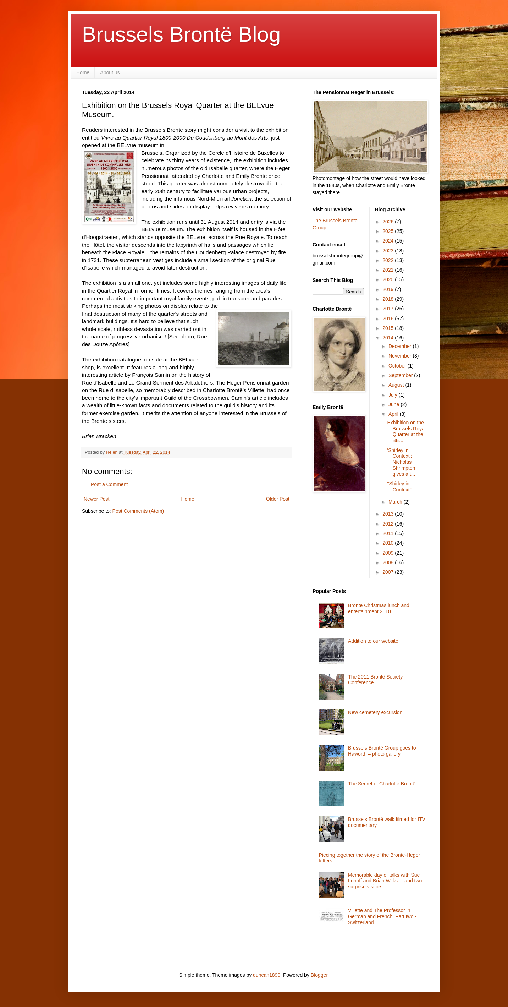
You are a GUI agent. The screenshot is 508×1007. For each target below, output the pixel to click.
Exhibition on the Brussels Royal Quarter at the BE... (406, 431)
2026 (388, 221)
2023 (388, 251)
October (398, 366)
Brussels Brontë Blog (181, 34)
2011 (388, 533)
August (396, 385)
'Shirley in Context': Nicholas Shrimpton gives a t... (401, 462)
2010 (388, 543)
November (400, 356)
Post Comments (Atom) (138, 511)
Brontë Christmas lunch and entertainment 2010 (378, 608)
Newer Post (96, 499)
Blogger (319, 975)
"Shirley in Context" (399, 486)
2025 (388, 231)
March (396, 502)
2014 (388, 338)
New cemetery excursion (375, 712)
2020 (388, 279)
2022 (388, 260)
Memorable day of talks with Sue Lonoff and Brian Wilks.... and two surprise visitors (385, 881)
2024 (388, 241)
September (401, 375)
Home (82, 72)
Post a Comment (109, 484)
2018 (388, 299)
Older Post (277, 499)
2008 (388, 562)
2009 (388, 553)
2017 (388, 308)
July (393, 395)
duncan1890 (266, 975)
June (394, 404)
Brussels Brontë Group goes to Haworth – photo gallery (382, 751)
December (400, 346)
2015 (388, 328)
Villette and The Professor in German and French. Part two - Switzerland (382, 916)
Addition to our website (373, 641)
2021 (388, 270)
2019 (388, 289)
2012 (388, 524)
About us (110, 72)
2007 (388, 572)
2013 (388, 514)
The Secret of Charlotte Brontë (381, 783)
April (394, 414)
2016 (388, 318)
